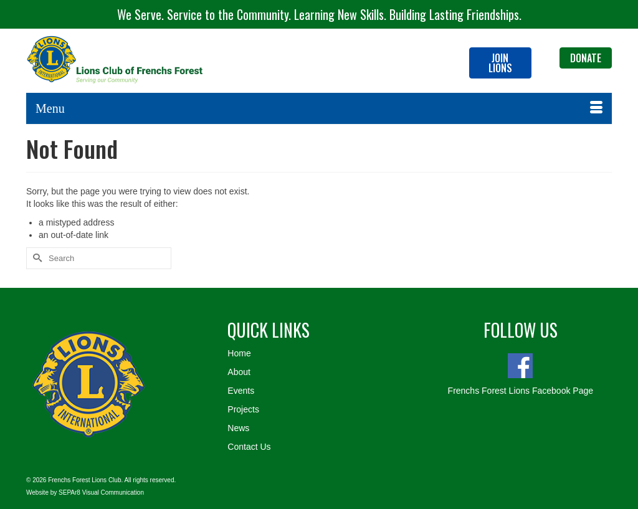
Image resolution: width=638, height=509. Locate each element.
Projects (243, 409)
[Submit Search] (35, 258)
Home (238, 353)
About (238, 372)
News (238, 428)
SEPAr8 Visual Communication (101, 492)
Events (240, 391)
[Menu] (319, 108)
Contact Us (248, 447)
